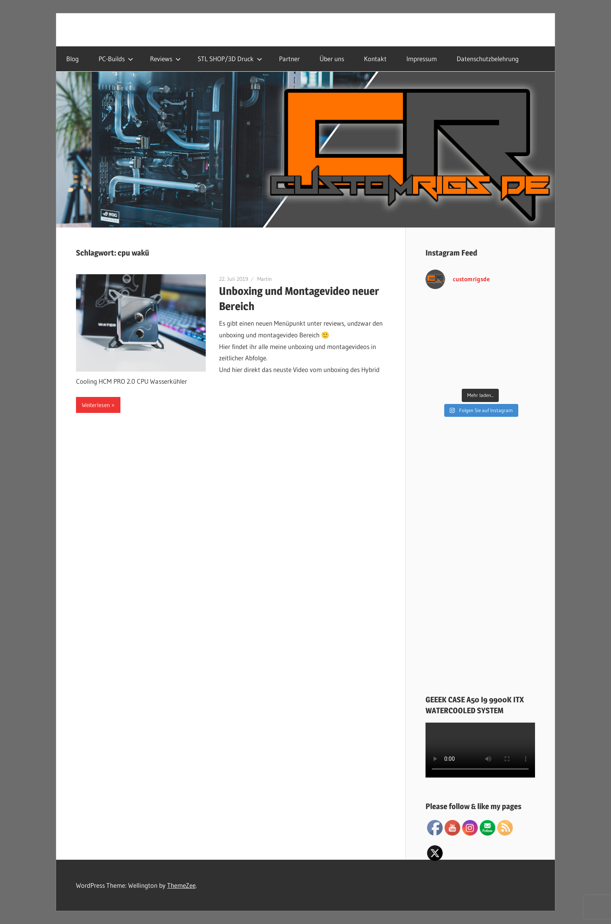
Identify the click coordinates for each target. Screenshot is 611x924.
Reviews (165, 59)
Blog (72, 59)
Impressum (421, 59)
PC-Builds (116, 59)
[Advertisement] (480, 557)
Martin (264, 278)
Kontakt (375, 59)
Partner (289, 59)
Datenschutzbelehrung (488, 59)
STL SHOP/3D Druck (230, 59)
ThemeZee (181, 885)
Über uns (332, 59)
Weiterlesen (96, 405)
